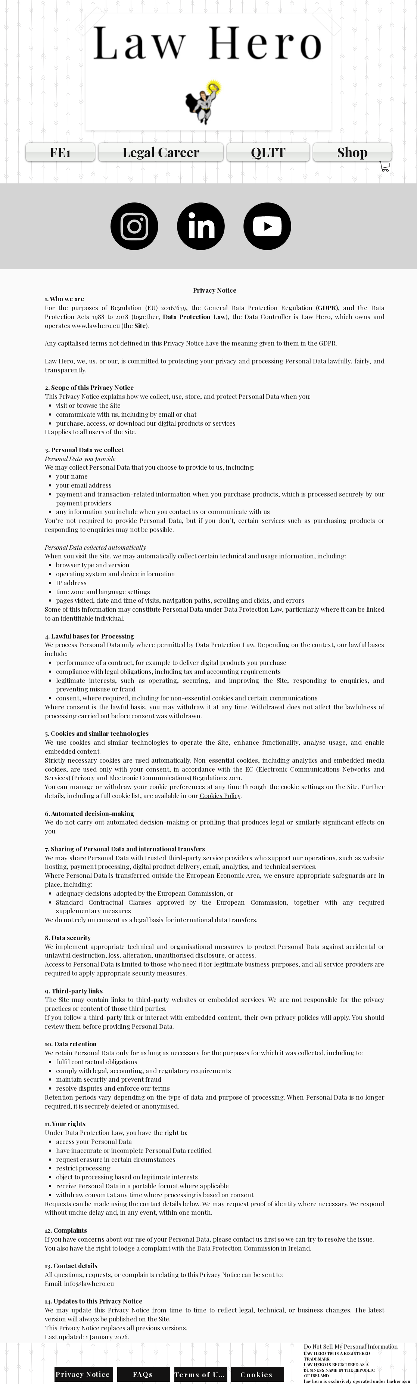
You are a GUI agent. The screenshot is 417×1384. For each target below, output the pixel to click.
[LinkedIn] (201, 226)
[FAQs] (143, 1374)
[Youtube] (267, 226)
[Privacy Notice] (84, 1374)
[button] (385, 166)
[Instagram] (134, 226)
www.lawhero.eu (96, 325)
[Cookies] (257, 1374)
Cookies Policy (220, 795)
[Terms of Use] (200, 1374)
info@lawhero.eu (89, 1283)
